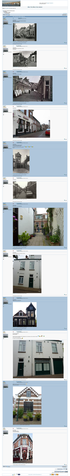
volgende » (66, 13)
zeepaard (4, 45)
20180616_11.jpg (15, 293)
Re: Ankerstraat (18, 45)
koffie (4, 331)
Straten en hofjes (7, 12)
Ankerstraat (7, 13)
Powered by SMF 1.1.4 (30, 474)
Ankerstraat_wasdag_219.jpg (16, 101)
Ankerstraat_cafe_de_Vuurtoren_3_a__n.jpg (18, 463)
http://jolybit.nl (7, 8)
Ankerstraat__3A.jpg (15, 378)
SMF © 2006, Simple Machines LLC (38, 474)
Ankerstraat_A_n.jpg (15, 41)
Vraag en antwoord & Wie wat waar (9, 10)
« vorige (64, 13)
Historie (6, 11)
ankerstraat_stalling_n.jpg (16, 173)
